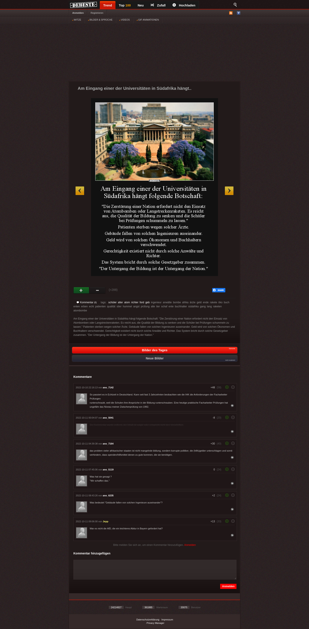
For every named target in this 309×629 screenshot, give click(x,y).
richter (134, 302)
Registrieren (97, 13)
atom (127, 302)
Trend (107, 5)
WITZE (76, 19)
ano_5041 (108, 417)
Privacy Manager (155, 623)
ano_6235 (108, 495)
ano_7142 (108, 387)
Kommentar (87, 302)
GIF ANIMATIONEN (148, 19)
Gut (81, 290)
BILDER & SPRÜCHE (100, 19)
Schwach (97, 290)
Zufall (158, 5)
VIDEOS (124, 19)
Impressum (167, 619)
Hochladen (184, 5)
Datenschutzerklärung (147, 619)
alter (120, 302)
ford (142, 302)
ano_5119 (108, 469)
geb (147, 302)
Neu (141, 5)
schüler (112, 302)
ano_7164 (108, 443)
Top (125, 5)
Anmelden (78, 13)
